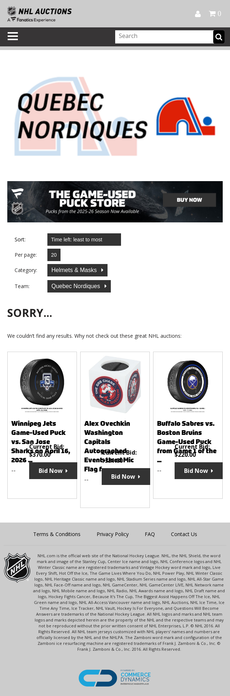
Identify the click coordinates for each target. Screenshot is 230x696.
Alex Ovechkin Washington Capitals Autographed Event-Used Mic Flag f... (109, 446)
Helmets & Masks (74, 270)
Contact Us (184, 534)
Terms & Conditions (57, 534)
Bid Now (51, 471)
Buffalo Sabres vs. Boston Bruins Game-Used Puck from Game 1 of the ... (187, 441)
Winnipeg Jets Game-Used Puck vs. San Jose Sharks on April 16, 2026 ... (40, 441)
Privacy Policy (113, 534)
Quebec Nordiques (76, 286)
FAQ (150, 534)
